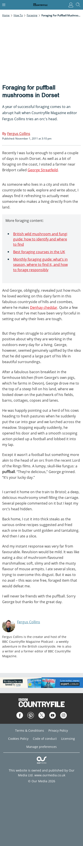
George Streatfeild (43, 170)
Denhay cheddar (43, 307)
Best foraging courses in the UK (39, 251)
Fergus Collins (28, 622)
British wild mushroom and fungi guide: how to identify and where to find (40, 239)
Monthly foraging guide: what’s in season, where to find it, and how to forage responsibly (40, 264)
